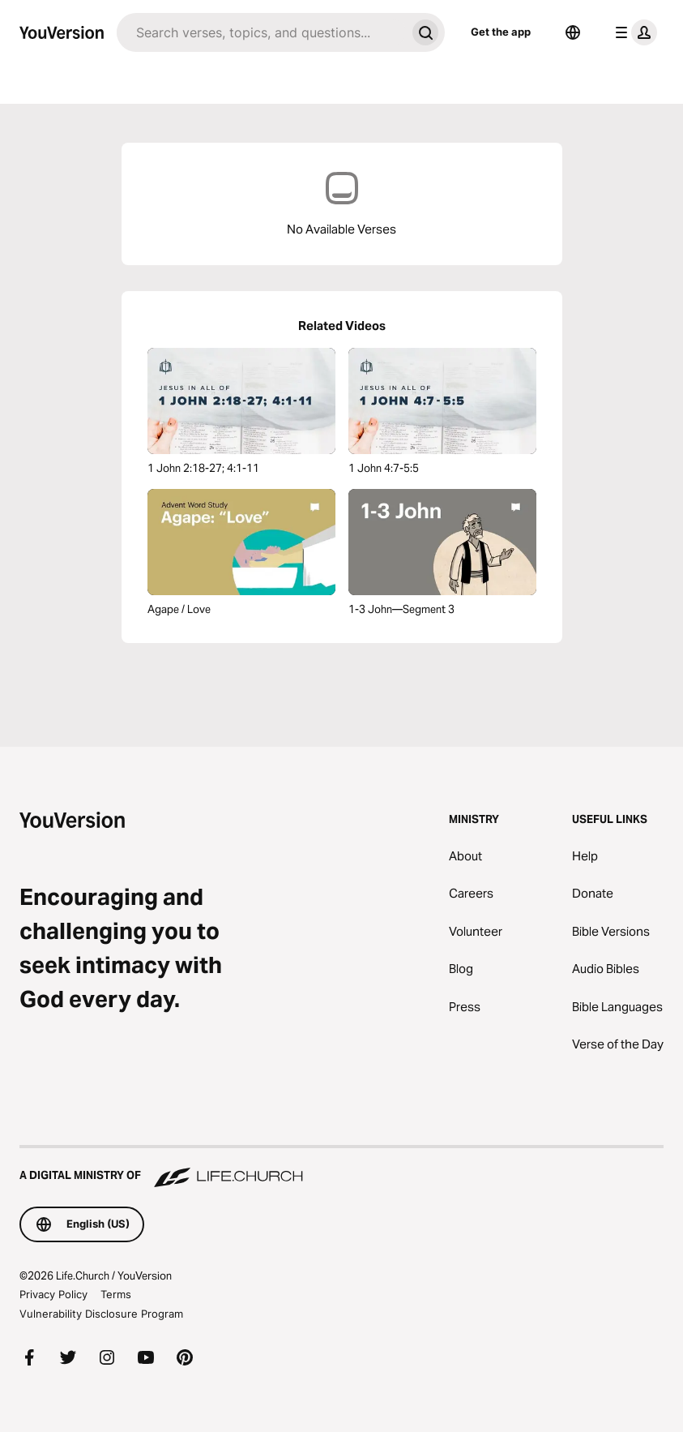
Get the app (501, 31)
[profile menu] (633, 32)
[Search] (261, 32)
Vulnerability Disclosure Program (101, 1313)
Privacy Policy (53, 1294)
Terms (115, 1294)
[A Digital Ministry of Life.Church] (341, 1167)
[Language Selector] (573, 32)
